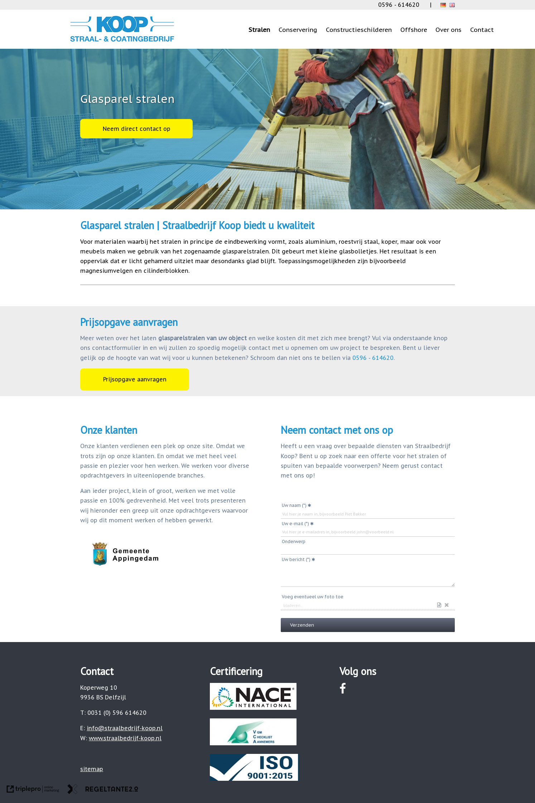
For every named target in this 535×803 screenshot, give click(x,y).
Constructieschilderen (359, 30)
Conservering (298, 30)
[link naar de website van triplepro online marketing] (33, 790)
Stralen (259, 30)
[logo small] (122, 41)
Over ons (448, 30)
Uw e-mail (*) (295, 523)
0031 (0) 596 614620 (116, 712)
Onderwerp (293, 541)
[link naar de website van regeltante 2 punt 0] (103, 790)
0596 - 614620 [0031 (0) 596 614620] (398, 4)
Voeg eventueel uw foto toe (312, 596)
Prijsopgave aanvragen (135, 379)
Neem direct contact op (136, 128)
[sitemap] (91, 769)
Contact (482, 30)
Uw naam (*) (294, 505)
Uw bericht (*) (296, 559)
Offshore (413, 30)
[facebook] (342, 688)
